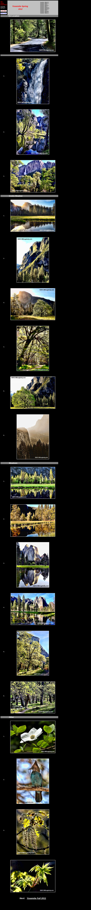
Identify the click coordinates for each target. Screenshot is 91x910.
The (1, 2)
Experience (3, 4)
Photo (2, 3)
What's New (3, 13)
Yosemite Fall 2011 (36, 898)
